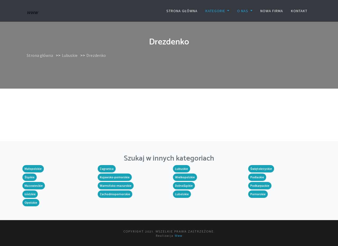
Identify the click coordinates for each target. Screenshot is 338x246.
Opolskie (31, 202)
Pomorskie (258, 194)
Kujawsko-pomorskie (115, 177)
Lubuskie (70, 55)
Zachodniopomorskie (115, 194)
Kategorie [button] (215, 10)
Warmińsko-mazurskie (116, 186)
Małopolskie (33, 169)
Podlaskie (257, 177)
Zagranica (107, 169)
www (178, 236)
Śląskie (30, 177)
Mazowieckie (34, 186)
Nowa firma (271, 10)
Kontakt (299, 10)
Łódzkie (30, 194)
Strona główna (182, 10)
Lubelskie (182, 194)
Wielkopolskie (185, 177)
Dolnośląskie (184, 186)
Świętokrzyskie (261, 169)
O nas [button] (243, 10)
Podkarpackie (259, 186)
